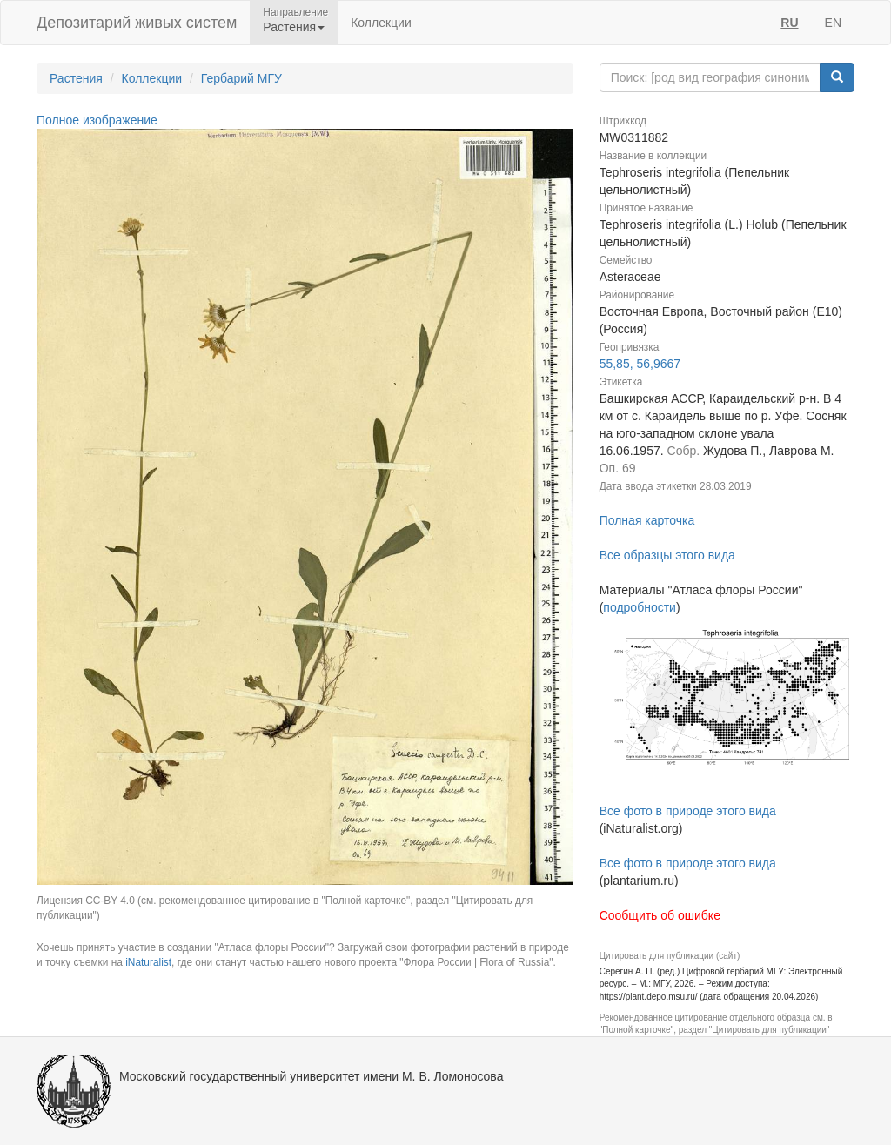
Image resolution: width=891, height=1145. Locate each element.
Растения (76, 78)
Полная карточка (647, 520)
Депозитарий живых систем (137, 22)
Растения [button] (294, 27)
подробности (639, 607)
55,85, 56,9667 (640, 364)
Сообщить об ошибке (660, 915)
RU (789, 23)
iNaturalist (148, 962)
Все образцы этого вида (667, 555)
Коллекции (381, 23)
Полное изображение (97, 120)
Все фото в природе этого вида (688, 811)
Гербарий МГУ (241, 78)
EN (833, 23)
